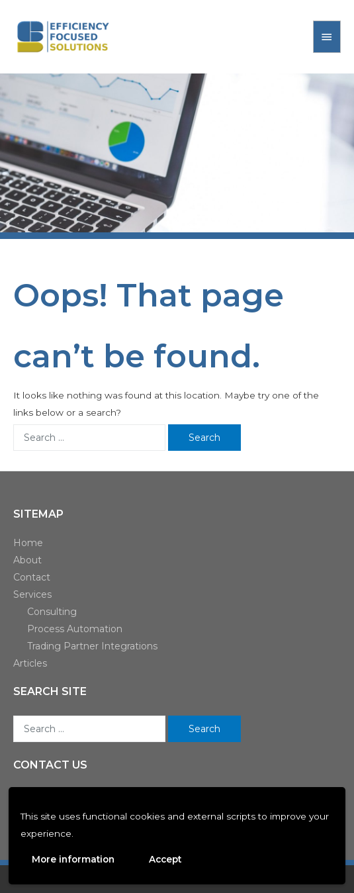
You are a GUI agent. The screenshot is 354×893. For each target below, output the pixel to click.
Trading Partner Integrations (92, 646)
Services (32, 594)
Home (28, 543)
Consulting (52, 612)
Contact (31, 577)
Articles (30, 663)
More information (73, 859)
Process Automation (74, 629)
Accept (165, 859)
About (27, 560)
